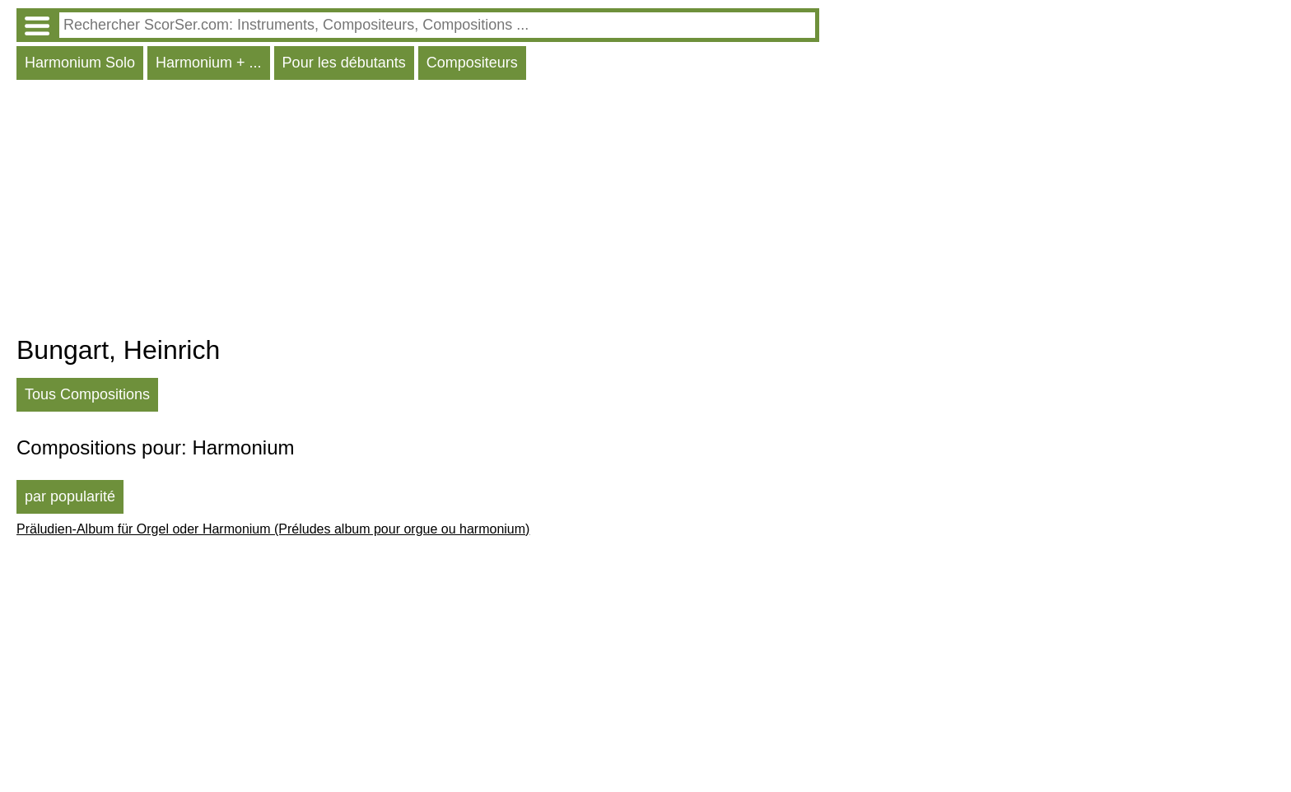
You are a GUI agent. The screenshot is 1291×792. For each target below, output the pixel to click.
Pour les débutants (344, 62)
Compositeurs (472, 62)
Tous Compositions (87, 394)
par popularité (70, 496)
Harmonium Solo (80, 62)
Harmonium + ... (209, 62)
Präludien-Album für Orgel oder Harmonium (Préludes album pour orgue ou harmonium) (272, 529)
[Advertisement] (417, 211)
